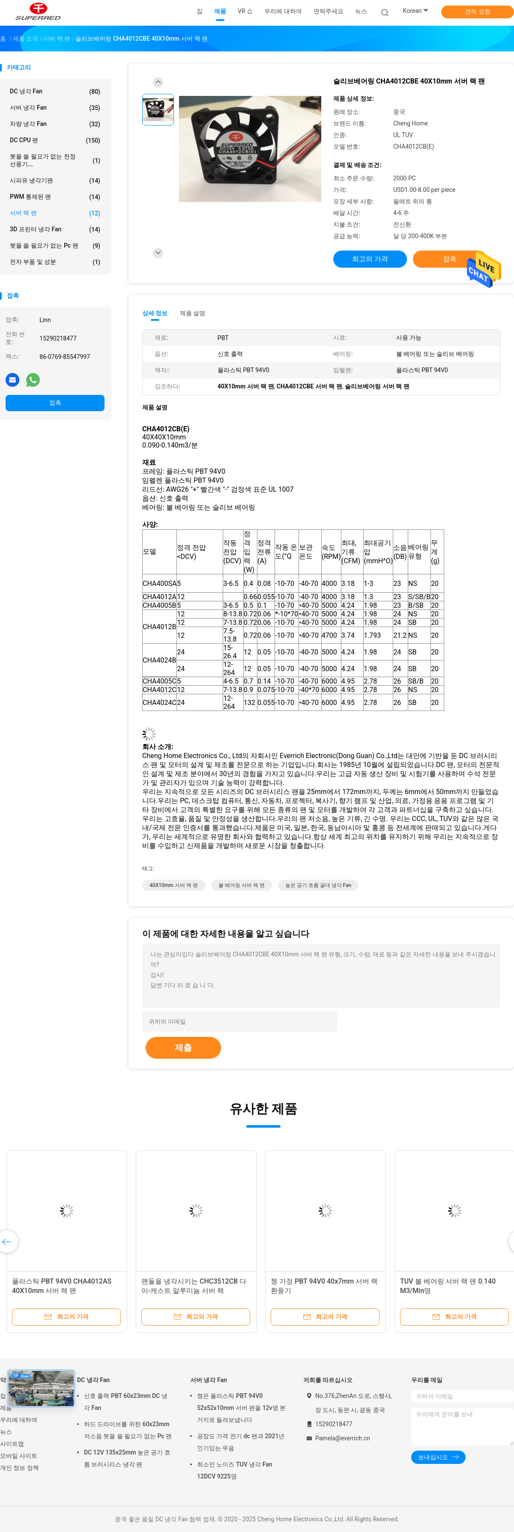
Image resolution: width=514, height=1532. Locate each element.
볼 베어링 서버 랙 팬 (241, 885)
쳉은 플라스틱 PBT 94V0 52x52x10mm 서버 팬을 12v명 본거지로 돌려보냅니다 (241, 1407)
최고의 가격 (370, 259)
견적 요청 (477, 11)
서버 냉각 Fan (55, 108)
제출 (183, 1047)
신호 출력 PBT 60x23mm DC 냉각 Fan (125, 1401)
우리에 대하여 (18, 1419)
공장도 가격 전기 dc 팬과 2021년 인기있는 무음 (240, 1442)
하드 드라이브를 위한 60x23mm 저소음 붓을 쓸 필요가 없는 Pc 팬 (128, 1430)
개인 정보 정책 (19, 1467)
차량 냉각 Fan (55, 124)
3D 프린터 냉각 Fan (55, 229)
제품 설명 (192, 313)
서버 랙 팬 (55, 213)
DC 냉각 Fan (55, 91)
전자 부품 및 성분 (55, 262)
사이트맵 (12, 1443)
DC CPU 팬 (55, 140)
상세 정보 (155, 313)
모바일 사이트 (18, 1455)
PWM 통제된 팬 (55, 197)
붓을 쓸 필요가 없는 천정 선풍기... (55, 160)
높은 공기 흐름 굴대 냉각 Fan (318, 885)
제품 (6, 1407)
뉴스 (6, 1431)
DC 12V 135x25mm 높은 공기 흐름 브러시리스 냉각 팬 (127, 1458)
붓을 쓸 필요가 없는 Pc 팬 (55, 246)
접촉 (55, 402)
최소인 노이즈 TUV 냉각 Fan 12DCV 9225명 (234, 1470)
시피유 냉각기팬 (55, 180)
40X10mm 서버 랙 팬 (173, 885)
